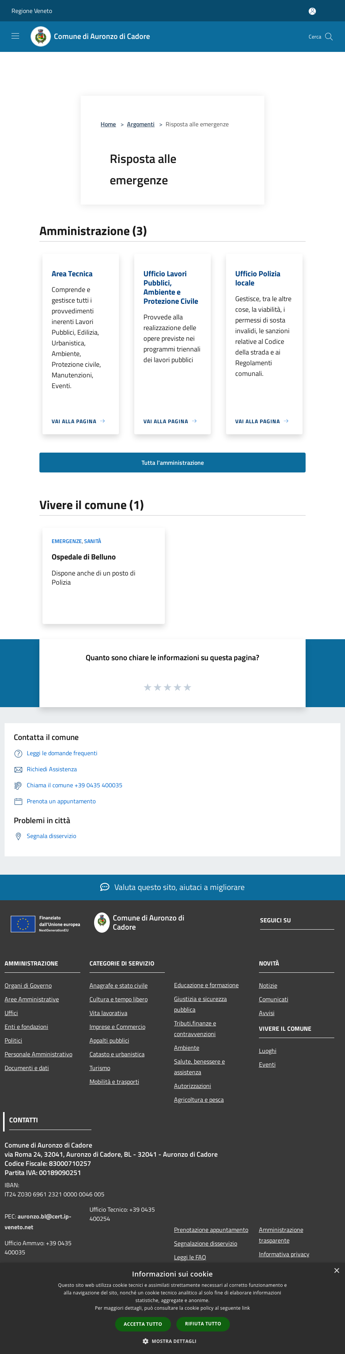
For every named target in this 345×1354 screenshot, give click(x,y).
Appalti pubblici (109, 1040)
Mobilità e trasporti (114, 1081)
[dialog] (172, 1308)
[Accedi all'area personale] (312, 11)
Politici (13, 1040)
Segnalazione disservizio (205, 1243)
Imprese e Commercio (117, 1026)
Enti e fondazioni (26, 1026)
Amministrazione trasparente (281, 1235)
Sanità (92, 541)
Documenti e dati (27, 1067)
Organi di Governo (28, 985)
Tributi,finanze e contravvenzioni (195, 1028)
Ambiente (186, 1047)
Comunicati (273, 999)
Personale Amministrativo (38, 1054)
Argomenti (141, 124)
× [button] (336, 1271)
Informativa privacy (284, 1254)
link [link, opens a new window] (246, 1308)
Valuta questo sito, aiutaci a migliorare (172, 887)
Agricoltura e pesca (199, 1099)
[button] (172, 1341)
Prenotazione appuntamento (211, 1229)
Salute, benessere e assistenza (199, 1067)
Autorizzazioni (192, 1085)
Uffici (11, 1012)
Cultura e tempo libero (119, 999)
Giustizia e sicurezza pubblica (200, 1004)
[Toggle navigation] (15, 35)
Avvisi (267, 1012)
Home (108, 124)
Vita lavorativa (108, 1012)
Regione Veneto (31, 10)
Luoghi (268, 1050)
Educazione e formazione (206, 985)
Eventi (267, 1064)
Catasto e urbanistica (117, 1054)
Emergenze (67, 541)
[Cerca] (329, 36)
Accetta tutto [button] (143, 1324)
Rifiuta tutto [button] (203, 1323)
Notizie (268, 985)
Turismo (100, 1067)
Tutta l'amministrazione (173, 462)
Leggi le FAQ (190, 1257)
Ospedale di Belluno (84, 557)
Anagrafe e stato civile (119, 985)
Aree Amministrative (32, 999)
